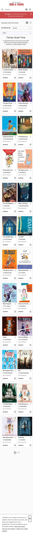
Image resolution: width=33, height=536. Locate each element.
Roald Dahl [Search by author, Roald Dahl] (22, 239)
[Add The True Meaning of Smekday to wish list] (15, 211)
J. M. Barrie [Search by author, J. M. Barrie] (22, 439)
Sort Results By (5, 28)
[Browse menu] (30, 9)
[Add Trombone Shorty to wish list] (15, 78)
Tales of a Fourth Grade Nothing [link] (24, 304)
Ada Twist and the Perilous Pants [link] (8, 437)
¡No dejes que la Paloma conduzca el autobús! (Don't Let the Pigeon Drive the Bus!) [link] (24, 170)
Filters (4, 33)
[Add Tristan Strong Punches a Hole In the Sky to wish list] (30, 111)
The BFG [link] (21, 237)
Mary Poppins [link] (7, 304)
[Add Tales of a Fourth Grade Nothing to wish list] (30, 312)
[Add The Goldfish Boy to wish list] (15, 245)
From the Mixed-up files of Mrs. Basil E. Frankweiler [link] (24, 337)
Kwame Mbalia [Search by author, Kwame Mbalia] (23, 105)
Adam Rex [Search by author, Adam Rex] (7, 205)
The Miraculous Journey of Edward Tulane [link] (24, 137)
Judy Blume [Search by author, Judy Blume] (23, 306)
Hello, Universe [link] (23, 203)
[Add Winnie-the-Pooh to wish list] (30, 278)
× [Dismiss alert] (31, 14)
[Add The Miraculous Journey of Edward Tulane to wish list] (30, 145)
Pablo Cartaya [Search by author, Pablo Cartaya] (7, 105)
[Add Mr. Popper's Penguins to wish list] (15, 379)
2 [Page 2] (16, 453)
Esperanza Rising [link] (8, 137)
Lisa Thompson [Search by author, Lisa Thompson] (8, 239)
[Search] (2, 9)
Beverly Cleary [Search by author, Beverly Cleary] (8, 272)
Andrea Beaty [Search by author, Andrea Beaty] (23, 406)
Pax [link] (19, 370)
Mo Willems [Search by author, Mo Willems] (23, 172)
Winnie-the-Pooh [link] (23, 270)
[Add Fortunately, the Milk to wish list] (15, 178)
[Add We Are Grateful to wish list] (30, 78)
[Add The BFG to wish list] (30, 245)
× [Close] (30, 519)
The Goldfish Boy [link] (8, 237)
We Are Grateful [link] (23, 70)
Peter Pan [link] (21, 437)
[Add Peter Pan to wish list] (30, 445)
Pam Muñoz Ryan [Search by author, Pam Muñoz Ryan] (8, 139)
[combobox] (13, 10)
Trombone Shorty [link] (8, 70)
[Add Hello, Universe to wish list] (30, 211)
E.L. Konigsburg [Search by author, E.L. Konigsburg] (23, 339)
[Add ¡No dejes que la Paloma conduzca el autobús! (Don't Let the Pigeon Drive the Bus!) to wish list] (30, 178)
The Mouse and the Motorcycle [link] (8, 270)
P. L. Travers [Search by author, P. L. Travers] (7, 306)
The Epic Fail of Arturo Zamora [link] (8, 103)
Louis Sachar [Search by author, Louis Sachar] (7, 339)
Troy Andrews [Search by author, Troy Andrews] (7, 72)
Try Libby (7, 14)
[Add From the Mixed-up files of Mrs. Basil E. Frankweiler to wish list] (30, 345)
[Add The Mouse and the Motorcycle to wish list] (15, 278)
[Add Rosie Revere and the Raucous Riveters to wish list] (30, 412)
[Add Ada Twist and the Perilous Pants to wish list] (15, 445)
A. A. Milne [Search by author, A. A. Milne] (22, 272)
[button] (27, 23)
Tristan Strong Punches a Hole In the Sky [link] (24, 103)
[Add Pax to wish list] (30, 379)
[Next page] (19, 453)
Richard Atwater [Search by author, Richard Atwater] (8, 373)
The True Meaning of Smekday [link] (8, 203)
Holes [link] (4, 337)
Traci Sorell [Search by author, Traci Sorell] (22, 72)
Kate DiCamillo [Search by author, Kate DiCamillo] (23, 139)
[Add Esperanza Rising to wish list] (15, 145)
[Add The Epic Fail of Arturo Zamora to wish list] (15, 111)
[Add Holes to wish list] (15, 345)
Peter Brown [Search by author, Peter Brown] (7, 406)
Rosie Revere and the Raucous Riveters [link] (24, 404)
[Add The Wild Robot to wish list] (15, 412)
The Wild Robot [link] (7, 404)
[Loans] (26, 10)
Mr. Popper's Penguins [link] (8, 370)
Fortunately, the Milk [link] (8, 170)
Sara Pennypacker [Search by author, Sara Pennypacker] (24, 373)
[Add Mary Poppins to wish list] (15, 312)
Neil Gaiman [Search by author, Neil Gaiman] (7, 172)
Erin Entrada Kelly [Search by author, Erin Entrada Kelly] (24, 205)
